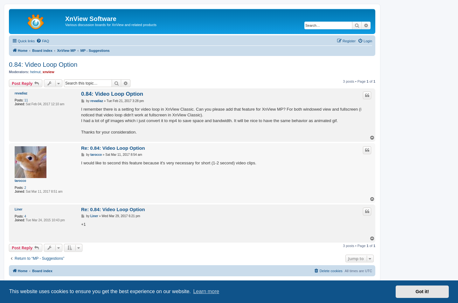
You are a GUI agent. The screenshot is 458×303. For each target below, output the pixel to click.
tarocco (20, 180)
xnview (48, 72)
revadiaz (21, 93)
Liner (18, 209)
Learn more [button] (206, 291)
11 (26, 100)
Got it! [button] (422, 291)
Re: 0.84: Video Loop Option (113, 148)
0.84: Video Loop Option (43, 64)
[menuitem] (42, 41)
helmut (35, 72)
